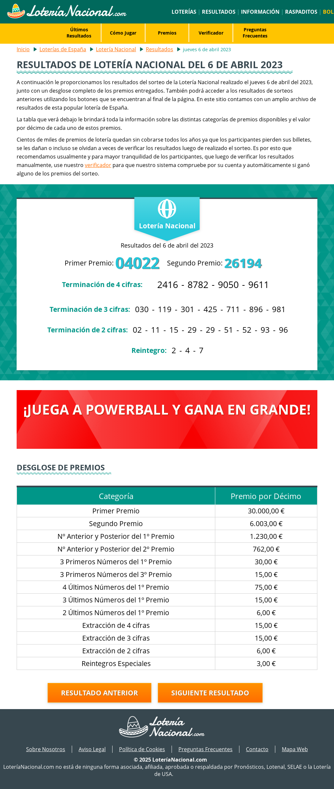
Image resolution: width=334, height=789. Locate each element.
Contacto (257, 749)
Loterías (184, 11)
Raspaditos (301, 11)
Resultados (218, 11)
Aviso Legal (92, 749)
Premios (167, 33)
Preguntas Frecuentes (255, 32)
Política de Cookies (142, 749)
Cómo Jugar (123, 33)
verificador (98, 165)
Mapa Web (295, 749)
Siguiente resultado (210, 692)
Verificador (211, 33)
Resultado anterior (99, 692)
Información (260, 11)
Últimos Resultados (79, 32)
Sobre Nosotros (45, 749)
